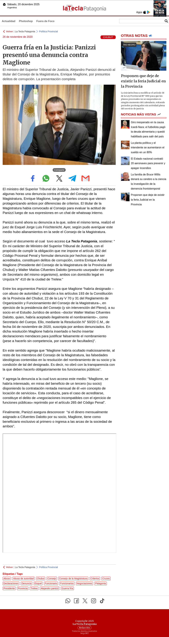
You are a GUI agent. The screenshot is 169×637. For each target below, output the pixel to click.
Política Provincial (48, 31)
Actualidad (8, 21)
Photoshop (26, 21)
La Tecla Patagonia (25, 31)
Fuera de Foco (45, 21)
